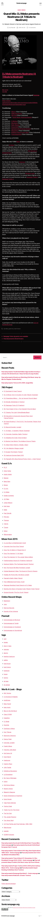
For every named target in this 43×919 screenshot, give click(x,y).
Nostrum (36, 95)
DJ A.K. (6, 488)
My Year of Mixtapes (10, 778)
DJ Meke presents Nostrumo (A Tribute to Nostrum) (19, 75)
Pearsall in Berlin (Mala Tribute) (13, 578)
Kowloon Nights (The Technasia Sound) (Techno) (19, 564)
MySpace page (30, 173)
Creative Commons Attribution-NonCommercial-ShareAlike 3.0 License (18, 908)
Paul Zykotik (7, 513)
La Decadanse (8, 774)
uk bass (6, 681)
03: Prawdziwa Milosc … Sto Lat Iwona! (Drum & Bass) (20, 398)
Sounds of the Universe (11, 611)
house (5, 674)
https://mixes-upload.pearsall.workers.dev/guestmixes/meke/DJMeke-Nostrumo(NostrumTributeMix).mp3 (20, 102)
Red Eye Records (9, 608)
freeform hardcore (9, 656)
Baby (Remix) (15, 125)
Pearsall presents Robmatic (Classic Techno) (16, 875)
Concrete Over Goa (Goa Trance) (14, 546)
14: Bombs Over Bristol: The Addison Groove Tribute (19, 441)
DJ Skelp (6, 721)
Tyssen (6, 527)
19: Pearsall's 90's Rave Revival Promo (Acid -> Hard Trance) (22, 459)
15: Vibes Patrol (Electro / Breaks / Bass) (16, 445)
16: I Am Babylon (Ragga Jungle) (14, 448)
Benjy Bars (7, 481)
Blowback (14, 123)
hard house (7, 663)
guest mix (11, 328)
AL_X (5, 467)
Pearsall (13, 27)
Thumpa (6, 520)
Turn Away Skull (8, 820)
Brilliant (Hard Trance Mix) (20, 132)
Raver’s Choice (8, 788)
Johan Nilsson (8, 502)
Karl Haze (7, 506)
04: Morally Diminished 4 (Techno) (14, 402)
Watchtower (7, 827)
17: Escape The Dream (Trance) (13, 452)
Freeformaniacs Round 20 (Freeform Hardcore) (18, 560)
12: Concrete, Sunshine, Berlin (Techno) (15, 434)
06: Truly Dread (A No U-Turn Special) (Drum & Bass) (20, 409)
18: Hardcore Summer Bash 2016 (14, 455)
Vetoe (5, 531)
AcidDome (7, 700)
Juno (5, 604)
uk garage (7, 685)
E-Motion (14, 121)
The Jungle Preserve (10, 817)
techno (6, 678)
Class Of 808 (8, 714)
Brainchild (14, 127)
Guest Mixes (21, 10)
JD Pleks (6, 499)
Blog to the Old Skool (10, 711)
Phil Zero (6, 517)
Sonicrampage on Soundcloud (13, 630)
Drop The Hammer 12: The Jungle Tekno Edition (18, 557)
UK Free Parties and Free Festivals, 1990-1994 (18, 824)
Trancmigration (16, 134)
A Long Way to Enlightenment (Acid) (15, 543)
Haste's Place (8, 764)
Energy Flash (8, 739)
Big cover (5, 90)
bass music (7, 707)
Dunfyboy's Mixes (9, 728)
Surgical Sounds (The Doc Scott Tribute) (16, 592)
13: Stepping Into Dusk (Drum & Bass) (15, 438)
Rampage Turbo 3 (32, 177)
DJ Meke (11, 145)
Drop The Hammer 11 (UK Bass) (13, 553)
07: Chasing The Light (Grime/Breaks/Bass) (17, 412)
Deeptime (7, 718)
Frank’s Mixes (8, 746)
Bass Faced (7, 704)
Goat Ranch (7, 757)
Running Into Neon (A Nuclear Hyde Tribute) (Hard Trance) (21, 589)
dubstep (6, 649)
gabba (6, 660)
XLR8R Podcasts (9, 834)
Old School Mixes (9, 785)
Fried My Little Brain (10, 750)
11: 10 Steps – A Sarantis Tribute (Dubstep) (17, 430)
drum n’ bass (7, 646)
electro (6, 653)
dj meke (6, 328)
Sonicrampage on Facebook (12, 627)
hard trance (17, 328)
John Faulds (7, 767)
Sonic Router (8, 799)
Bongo (6, 485)
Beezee (6, 478)
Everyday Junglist (9, 743)
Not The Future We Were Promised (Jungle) (17, 567)
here (18, 142)
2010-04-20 (22, 27)
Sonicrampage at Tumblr (11, 623)
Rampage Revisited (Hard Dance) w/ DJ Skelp (18, 585)
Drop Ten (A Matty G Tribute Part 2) (15, 550)
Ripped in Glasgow (9, 792)
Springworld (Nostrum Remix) (21, 129)
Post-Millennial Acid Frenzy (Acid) (14, 582)
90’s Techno (7, 693)
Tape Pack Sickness (10, 803)
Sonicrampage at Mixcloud (12, 620)
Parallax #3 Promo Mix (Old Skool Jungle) (16, 575)
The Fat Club (8, 813)
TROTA (6, 524)
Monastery (14, 131)
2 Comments (32, 27)
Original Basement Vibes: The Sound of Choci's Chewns (20, 571)
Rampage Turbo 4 (8, 179)
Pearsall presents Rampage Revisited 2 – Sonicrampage (20, 873)
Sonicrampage (21, 3)
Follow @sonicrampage (9, 883)
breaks (6, 642)
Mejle (5, 510)
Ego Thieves (7, 732)
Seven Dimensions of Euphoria (13, 796)
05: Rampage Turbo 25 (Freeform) (14, 405)
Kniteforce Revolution (10, 771)
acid (5, 639)
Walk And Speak (16, 114)
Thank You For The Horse (11, 810)
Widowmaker (8, 534)
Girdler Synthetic (9, 495)
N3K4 (5, 781)
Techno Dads (8, 806)
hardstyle (6, 670)
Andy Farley (7, 471)
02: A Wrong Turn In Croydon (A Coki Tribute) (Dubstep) (21, 395)
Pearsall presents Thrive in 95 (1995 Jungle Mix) (17, 383)
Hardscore (7, 760)
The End (14, 115)
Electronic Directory (10, 735)
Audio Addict (8, 474)
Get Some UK (8, 753)
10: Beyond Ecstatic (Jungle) (12, 427)
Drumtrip (6, 725)
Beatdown (7, 601)
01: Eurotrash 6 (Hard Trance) (13, 391)
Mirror (13, 112)
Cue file (4, 92)
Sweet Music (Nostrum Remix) (22, 117)
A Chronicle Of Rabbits (11, 697)
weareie (6, 831)
